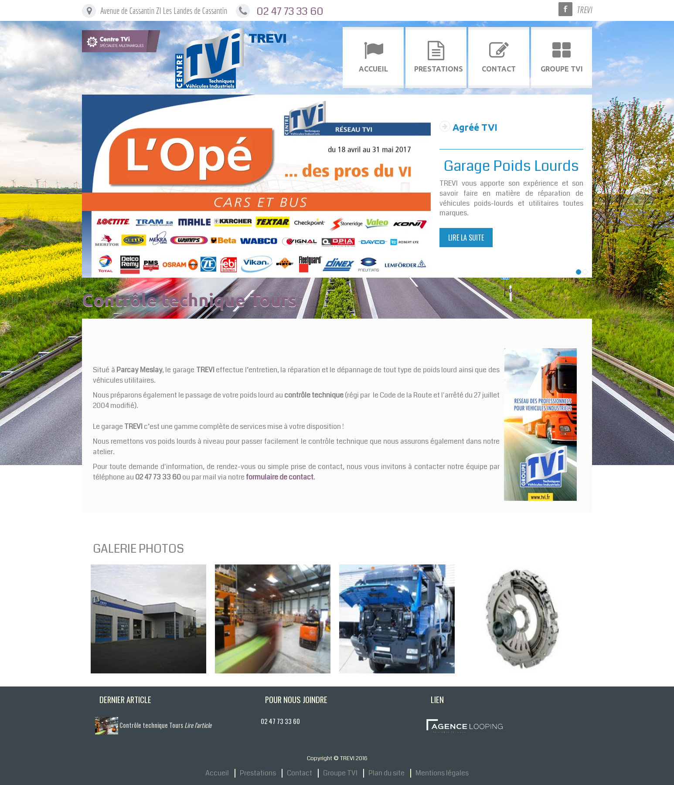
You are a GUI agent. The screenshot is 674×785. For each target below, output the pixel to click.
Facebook (565, 9)
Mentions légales (442, 773)
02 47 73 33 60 (289, 11)
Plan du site (386, 773)
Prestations (258, 773)
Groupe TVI (340, 773)
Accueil (217, 773)
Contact (299, 773)
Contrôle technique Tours (165, 725)
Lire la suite (466, 237)
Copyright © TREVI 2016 (337, 758)
